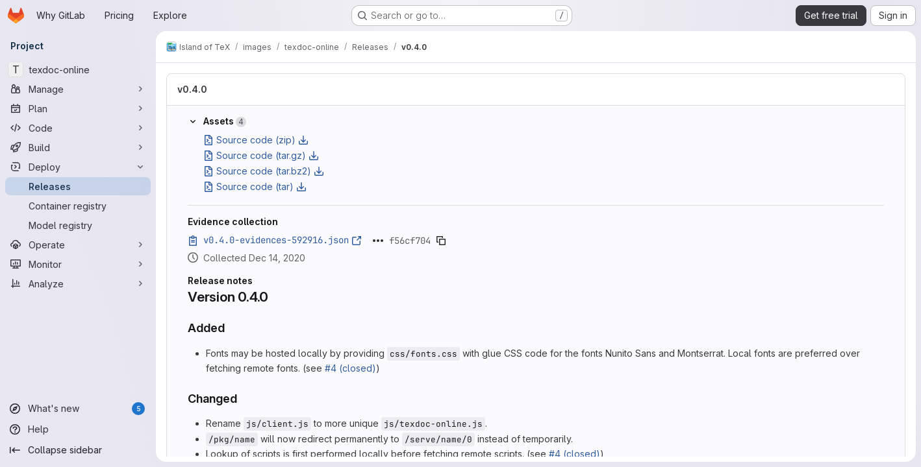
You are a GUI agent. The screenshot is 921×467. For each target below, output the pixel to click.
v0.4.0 (192, 89)
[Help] (78, 429)
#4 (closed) (350, 368)
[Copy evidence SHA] (441, 240)
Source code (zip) (256, 139)
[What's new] (78, 409)
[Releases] (78, 186)
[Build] (78, 147)
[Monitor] (78, 264)
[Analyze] (78, 283)
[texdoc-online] (78, 69)
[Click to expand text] (378, 240)
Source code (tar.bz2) (263, 170)
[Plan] (78, 108)
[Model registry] (78, 225)
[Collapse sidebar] (78, 450)
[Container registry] (78, 206)
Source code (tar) (255, 186)
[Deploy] (78, 167)
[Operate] (78, 244)
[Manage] (78, 89)
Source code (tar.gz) (261, 155)
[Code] (78, 128)
